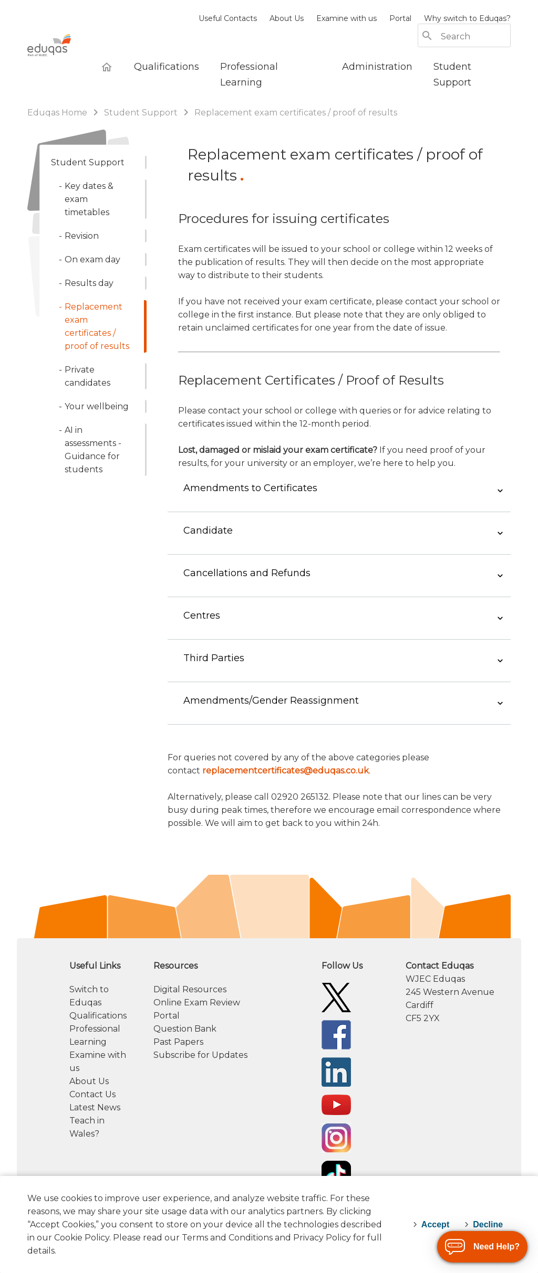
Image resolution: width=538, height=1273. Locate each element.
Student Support (141, 113)
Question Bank (184, 1062)
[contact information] (458, 1025)
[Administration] (377, 66)
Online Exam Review (196, 1036)
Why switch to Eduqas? (467, 18)
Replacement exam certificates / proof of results (295, 113)
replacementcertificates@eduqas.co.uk (285, 804)
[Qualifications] (166, 66)
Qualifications (98, 1049)
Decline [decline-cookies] (488, 1224)
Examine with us (346, 18)
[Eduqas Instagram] (336, 1170)
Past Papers (178, 1075)
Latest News (94, 1140)
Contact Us (92, 1127)
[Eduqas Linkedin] (336, 1104)
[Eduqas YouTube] (336, 1137)
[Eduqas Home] (106, 66)
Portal (400, 18)
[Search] (475, 36)
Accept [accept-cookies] (435, 1224)
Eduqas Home (58, 113)
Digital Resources (189, 1022)
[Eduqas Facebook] (336, 1067)
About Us (287, 18)
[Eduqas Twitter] (336, 1030)
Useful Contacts (228, 18)
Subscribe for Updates (200, 1088)
